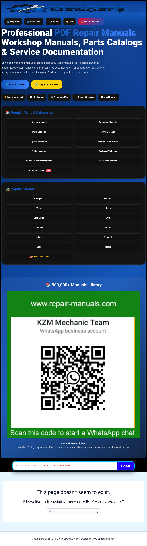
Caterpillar (39, 198)
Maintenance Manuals (108, 141)
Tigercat (108, 237)
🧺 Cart (69, 21)
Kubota (39, 237)
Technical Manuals (107, 132)
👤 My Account (34, 21)
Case (39, 247)
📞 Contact (53, 21)
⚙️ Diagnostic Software (46, 84)
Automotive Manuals (39, 170)
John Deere (39, 218)
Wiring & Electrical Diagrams (39, 161)
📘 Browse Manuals (15, 84)
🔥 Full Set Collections (91, 21)
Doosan (108, 247)
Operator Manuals (39, 141)
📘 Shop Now (13, 21)
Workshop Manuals (108, 122)
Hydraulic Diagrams (108, 161)
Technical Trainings (108, 151)
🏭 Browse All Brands (39, 256)
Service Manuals (39, 122)
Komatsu (108, 198)
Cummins (39, 227)
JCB (108, 218)
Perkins (108, 227)
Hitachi (108, 208)
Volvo (38, 208)
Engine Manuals (39, 151)
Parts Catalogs (39, 132)
